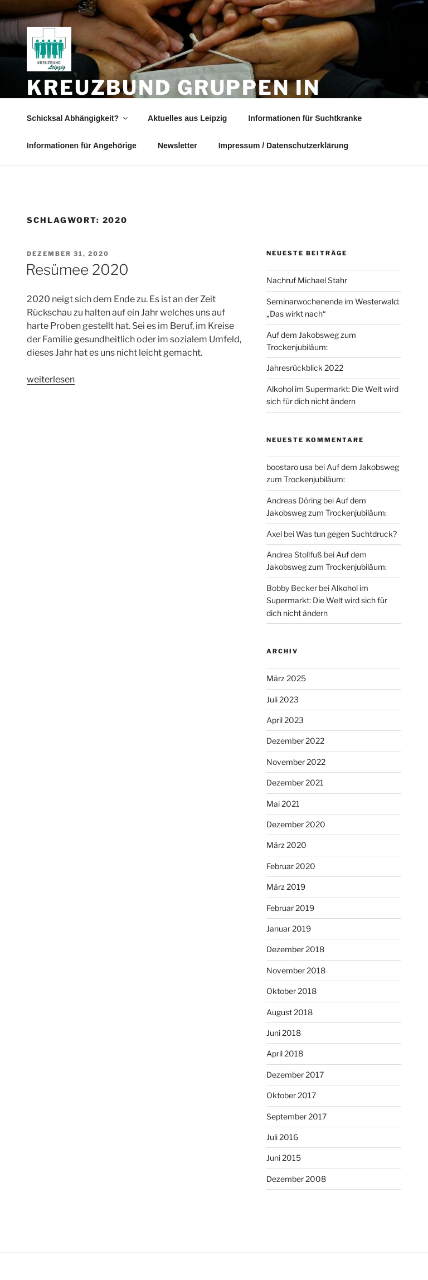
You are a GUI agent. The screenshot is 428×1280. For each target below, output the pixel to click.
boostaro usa (289, 467)
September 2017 (296, 1116)
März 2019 (285, 886)
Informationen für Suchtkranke (305, 118)
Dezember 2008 (296, 1179)
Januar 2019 (288, 928)
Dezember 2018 (295, 949)
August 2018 (289, 1012)
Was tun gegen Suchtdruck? (346, 534)
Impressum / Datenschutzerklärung (283, 145)
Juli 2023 (282, 699)
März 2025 (286, 678)
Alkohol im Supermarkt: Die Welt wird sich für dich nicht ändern (326, 600)
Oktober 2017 (291, 1095)
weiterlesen (51, 379)
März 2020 (286, 845)
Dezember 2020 (295, 824)
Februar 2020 (290, 866)
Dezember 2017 (295, 1074)
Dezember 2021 (295, 782)
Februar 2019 (290, 908)
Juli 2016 (282, 1137)
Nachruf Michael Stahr (306, 280)
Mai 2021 (283, 803)
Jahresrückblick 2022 (304, 367)
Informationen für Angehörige (82, 145)
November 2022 (295, 762)
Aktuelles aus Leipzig (187, 118)
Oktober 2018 (291, 991)
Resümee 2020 (77, 269)
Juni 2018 (283, 1032)
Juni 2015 (283, 1157)
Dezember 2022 (295, 740)
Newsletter (177, 145)
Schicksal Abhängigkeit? (78, 118)
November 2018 (295, 970)
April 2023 (285, 720)
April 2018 (284, 1053)
